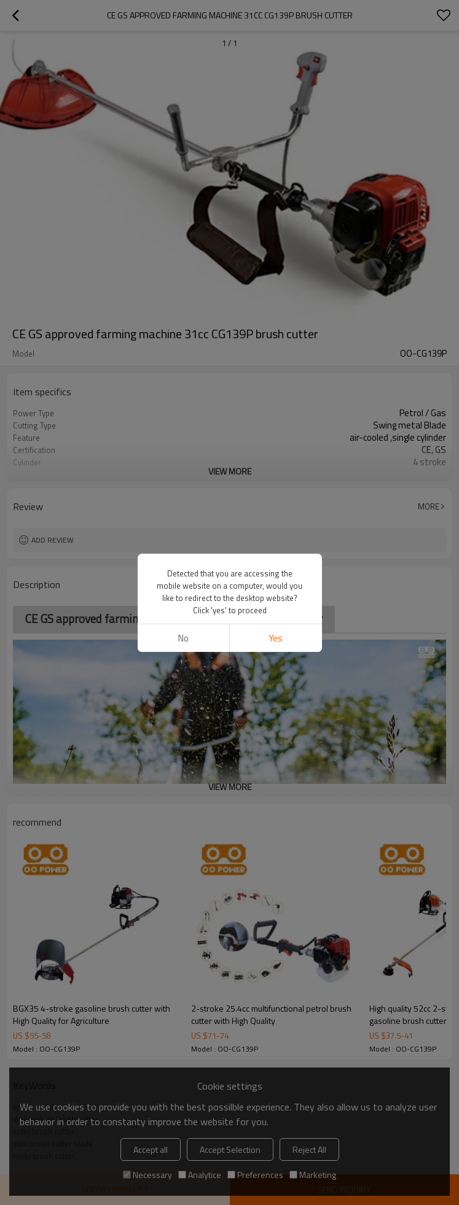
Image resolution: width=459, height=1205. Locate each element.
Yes (276, 638)
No (183, 638)
